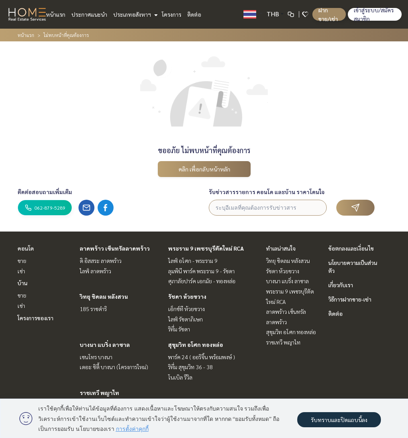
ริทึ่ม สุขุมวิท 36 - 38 (190, 366)
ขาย (22, 260)
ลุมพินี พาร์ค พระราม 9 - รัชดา (201, 270)
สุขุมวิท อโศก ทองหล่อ (195, 344)
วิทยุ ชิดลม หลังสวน (104, 296)
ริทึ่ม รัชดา (179, 329)
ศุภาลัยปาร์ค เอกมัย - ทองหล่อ (201, 280)
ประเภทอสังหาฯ (134, 14)
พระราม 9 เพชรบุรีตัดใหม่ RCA (206, 248)
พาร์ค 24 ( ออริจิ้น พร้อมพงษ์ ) (201, 356)
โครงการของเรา (35, 317)
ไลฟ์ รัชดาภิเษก (185, 319)
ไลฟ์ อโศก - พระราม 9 (193, 260)
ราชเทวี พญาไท (99, 392)
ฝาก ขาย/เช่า (328, 14)
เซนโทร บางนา (96, 356)
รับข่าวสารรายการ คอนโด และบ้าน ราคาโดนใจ (267, 191)
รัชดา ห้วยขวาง (187, 296)
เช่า (21, 270)
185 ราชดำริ (93, 308)
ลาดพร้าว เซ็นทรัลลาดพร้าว (115, 248)
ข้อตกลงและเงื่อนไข (351, 248)
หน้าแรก (55, 14)
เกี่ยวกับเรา (340, 284)
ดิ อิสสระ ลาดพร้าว (101, 260)
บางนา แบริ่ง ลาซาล (105, 344)
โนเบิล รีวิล (180, 377)
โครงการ (171, 14)
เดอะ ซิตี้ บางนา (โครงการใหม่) (114, 366)
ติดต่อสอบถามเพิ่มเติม (45, 191)
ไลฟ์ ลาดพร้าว (95, 270)
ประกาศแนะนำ (89, 14)
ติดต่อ (194, 14)
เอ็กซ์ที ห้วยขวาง (186, 308)
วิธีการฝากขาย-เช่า (349, 299)
